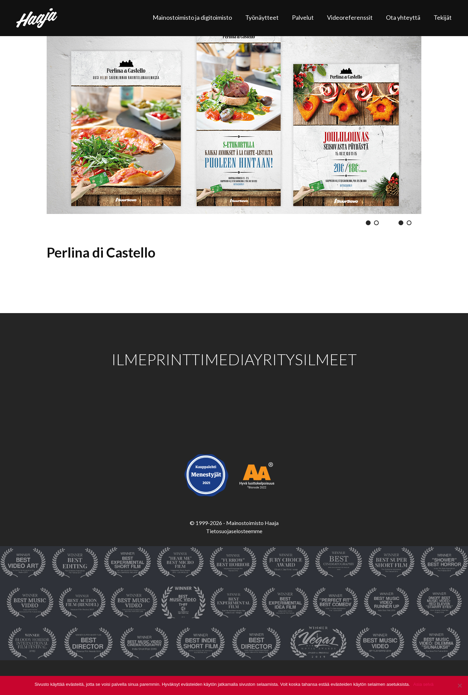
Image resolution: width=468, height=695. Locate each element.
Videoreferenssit (350, 17)
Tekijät (443, 17)
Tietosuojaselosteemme (234, 531)
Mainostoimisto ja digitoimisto (192, 17)
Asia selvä (423, 684)
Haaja (36, 18)
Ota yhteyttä (403, 17)
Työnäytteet (262, 17)
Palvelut (303, 17)
